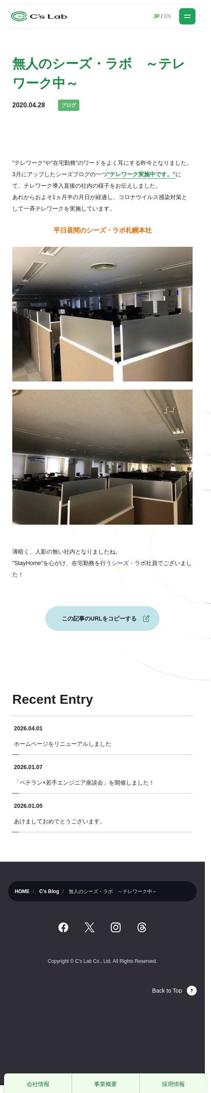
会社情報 (38, 1084)
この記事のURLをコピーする (99, 618)
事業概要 (105, 1084)
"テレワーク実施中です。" (141, 174)
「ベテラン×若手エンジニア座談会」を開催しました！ (84, 782)
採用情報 (173, 1084)
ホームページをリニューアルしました (62, 743)
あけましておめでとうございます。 (60, 821)
